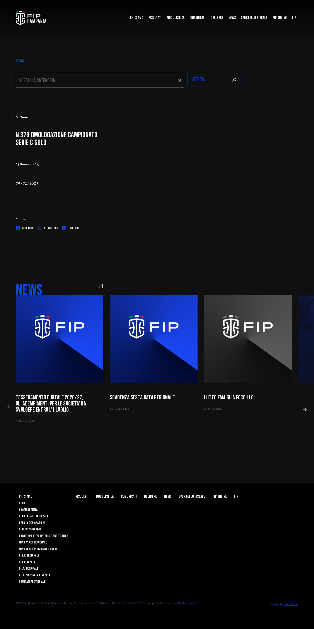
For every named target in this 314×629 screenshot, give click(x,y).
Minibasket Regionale (33, 542)
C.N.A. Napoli (27, 561)
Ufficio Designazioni (32, 522)
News (232, 17)
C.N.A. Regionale (29, 555)
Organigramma (28, 509)
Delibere (217, 17)
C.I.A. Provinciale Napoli (34, 574)
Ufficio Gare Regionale (34, 516)
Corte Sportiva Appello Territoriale (43, 535)
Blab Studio (291, 603)
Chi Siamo (136, 17)
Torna (22, 116)
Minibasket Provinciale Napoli (38, 548)
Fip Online (280, 17)
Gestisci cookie (187, 602)
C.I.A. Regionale (29, 568)
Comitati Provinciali (32, 581)
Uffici (22, 503)
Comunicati (198, 17)
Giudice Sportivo (30, 529)
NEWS (20, 61)
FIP (294, 17)
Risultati (155, 17)
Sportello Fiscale (254, 17)
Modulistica (176, 17)
